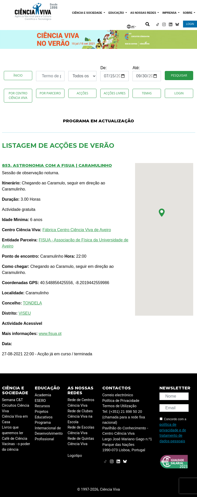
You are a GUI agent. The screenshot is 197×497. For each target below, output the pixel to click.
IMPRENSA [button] (169, 12)
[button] (162, 213)
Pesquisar (179, 75)
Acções (82, 93)
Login (179, 93)
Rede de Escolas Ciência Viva (81, 430)
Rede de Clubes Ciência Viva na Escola (80, 416)
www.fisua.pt (50, 333)
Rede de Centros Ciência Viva (81, 403)
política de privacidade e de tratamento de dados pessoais (172, 432)
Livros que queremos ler (12, 430)
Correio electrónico (117, 395)
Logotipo (75, 456)
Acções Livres (114, 93)
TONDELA (32, 303)
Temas (147, 93)
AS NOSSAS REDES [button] (143, 12)
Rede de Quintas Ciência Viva (81, 441)
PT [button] (130, 26)
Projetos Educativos (44, 414)
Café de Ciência (14, 438)
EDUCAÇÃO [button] (116, 12)
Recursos (42, 406)
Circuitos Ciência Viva (15, 408)
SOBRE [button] (188, 12)
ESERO (40, 401)
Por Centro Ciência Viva (18, 95)
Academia (43, 395)
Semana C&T (12, 400)
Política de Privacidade (120, 401)
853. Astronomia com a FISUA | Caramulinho (57, 165)
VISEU (25, 313)
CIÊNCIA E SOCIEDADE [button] (87, 12)
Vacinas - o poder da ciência (16, 447)
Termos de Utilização (119, 406)
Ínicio (18, 75)
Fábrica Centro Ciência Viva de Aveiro (76, 230)
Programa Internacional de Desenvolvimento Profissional (49, 430)
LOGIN (190, 24)
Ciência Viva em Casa (15, 419)
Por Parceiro (50, 93)
